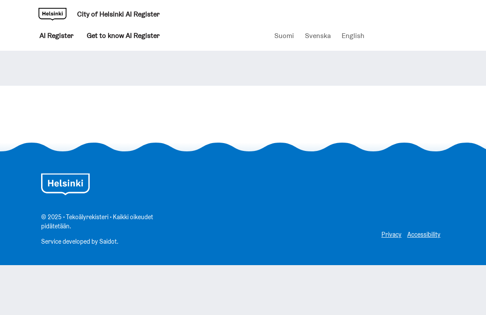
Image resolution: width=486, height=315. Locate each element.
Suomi (284, 35)
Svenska (318, 35)
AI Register (56, 37)
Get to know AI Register (123, 37)
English (353, 35)
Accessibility (424, 234)
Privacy (391, 234)
